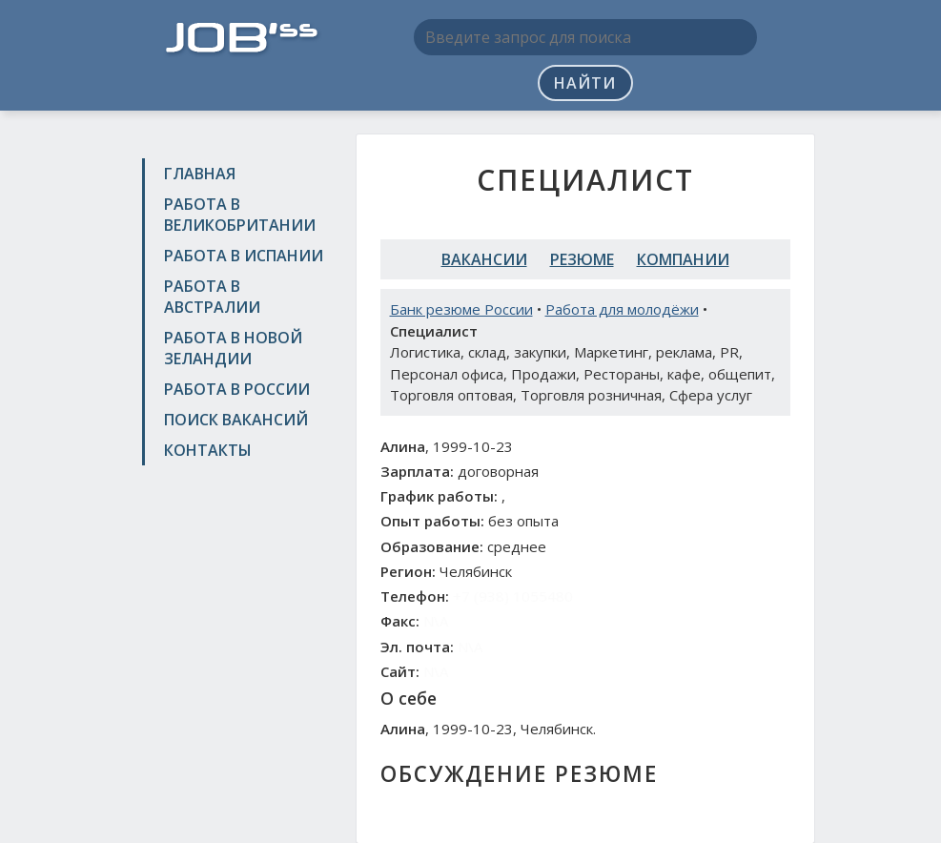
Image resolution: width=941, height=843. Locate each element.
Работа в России (237, 389)
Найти (585, 82)
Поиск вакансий (236, 419)
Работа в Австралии (212, 297)
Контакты (208, 450)
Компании (683, 259)
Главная (199, 173)
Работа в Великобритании (240, 215)
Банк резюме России (461, 309)
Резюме (582, 259)
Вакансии (484, 259)
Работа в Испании (243, 255)
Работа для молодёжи (622, 309)
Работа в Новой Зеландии (233, 348)
